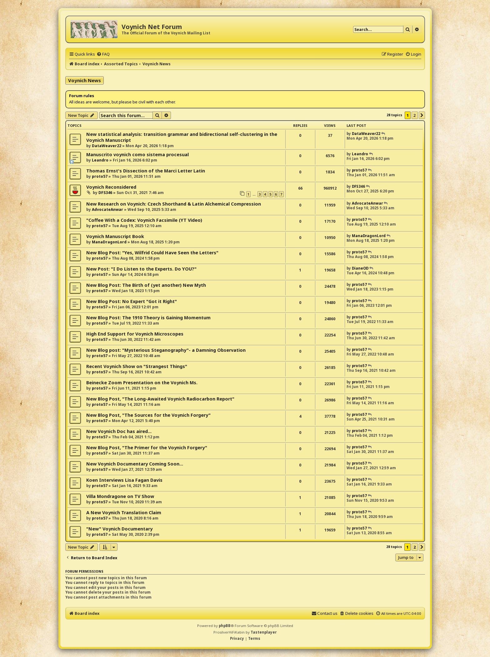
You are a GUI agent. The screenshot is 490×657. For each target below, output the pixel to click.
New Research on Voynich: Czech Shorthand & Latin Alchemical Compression (173, 204)
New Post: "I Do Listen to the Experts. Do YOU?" (141, 269)
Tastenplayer (264, 632)
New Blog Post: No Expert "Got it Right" (131, 301)
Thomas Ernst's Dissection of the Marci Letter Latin (145, 171)
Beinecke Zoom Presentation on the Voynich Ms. (142, 383)
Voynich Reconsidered (111, 187)
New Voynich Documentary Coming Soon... (134, 464)
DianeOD (360, 268)
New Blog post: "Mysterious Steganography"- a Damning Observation (166, 350)
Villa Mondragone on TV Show (120, 496)
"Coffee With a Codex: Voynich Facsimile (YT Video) (144, 220)
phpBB (225, 625)
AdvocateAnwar (107, 209)
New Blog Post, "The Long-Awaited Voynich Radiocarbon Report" (160, 399)
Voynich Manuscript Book (115, 236)
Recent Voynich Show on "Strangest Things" (136, 366)
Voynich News (84, 80)
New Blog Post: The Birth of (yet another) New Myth (146, 285)
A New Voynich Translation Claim (123, 512)
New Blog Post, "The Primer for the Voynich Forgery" (146, 447)
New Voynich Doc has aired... (119, 431)
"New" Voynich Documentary (119, 529)
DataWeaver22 (106, 145)
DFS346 (105, 192)
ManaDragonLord (109, 242)
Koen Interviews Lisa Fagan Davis (124, 480)
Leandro (100, 160)
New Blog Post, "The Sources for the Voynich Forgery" (148, 415)
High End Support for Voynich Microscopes (134, 334)
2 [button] (414, 115)
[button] (422, 115)
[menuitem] (103, 54)
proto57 (100, 176)
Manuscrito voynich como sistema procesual (137, 154)
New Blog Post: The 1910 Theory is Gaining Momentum (148, 318)
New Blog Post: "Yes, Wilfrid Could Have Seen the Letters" (152, 253)
